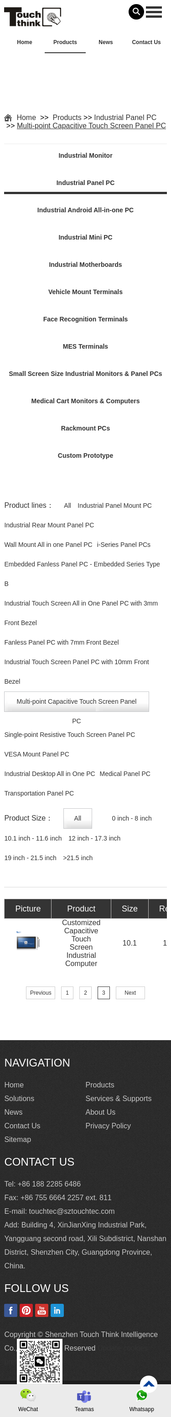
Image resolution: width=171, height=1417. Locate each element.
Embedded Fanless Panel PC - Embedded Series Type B (82, 574)
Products (65, 42)
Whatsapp (142, 1409)
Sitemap (17, 1139)
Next (130, 993)
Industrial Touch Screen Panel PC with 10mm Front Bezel (76, 671)
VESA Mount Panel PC (36, 754)
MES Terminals (85, 346)
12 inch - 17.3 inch (94, 838)
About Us (101, 1112)
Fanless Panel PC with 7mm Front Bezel (61, 642)
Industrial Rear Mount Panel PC (49, 525)
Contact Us (146, 42)
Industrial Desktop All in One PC (49, 773)
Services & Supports (119, 1098)
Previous (41, 993)
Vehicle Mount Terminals (85, 291)
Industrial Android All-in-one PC (85, 210)
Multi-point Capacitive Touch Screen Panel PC (91, 126)
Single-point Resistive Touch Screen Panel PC (69, 734)
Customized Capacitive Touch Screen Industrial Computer (81, 943)
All (67, 505)
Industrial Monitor (85, 155)
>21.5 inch (78, 857)
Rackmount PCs (85, 428)
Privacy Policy (108, 1126)
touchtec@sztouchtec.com (72, 1211)
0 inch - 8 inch (132, 818)
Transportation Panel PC (39, 793)
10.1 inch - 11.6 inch (33, 838)
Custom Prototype (85, 455)
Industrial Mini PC (85, 237)
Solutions (19, 1098)
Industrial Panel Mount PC (115, 505)
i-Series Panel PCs (124, 544)
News (105, 42)
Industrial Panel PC (125, 117)
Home (24, 42)
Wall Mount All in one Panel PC (48, 544)
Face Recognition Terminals (85, 319)
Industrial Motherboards (85, 264)
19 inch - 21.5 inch (30, 857)
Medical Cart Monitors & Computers (85, 401)
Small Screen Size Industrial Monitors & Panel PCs (85, 373)
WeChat (28, 1409)
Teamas (84, 1409)
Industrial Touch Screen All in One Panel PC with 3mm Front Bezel (81, 613)
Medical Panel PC (125, 773)
